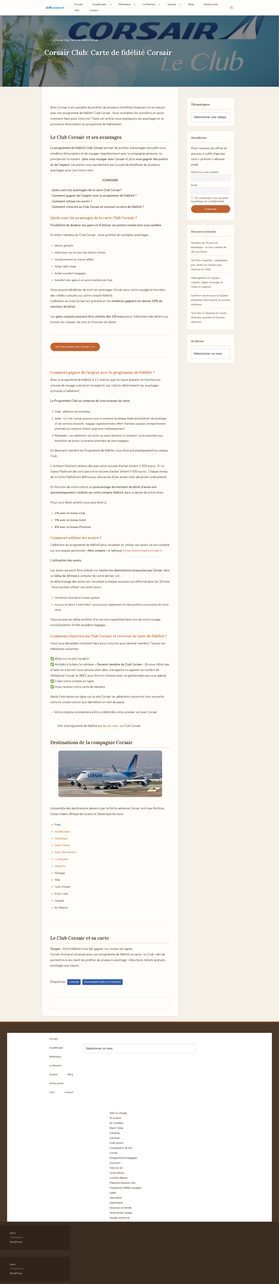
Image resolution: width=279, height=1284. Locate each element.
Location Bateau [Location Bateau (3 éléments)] (119, 1177)
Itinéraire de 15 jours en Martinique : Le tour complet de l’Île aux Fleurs (208, 247)
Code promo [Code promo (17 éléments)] (116, 1143)
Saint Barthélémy (66, 852)
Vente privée (211, 4)
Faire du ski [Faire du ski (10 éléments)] (116, 1167)
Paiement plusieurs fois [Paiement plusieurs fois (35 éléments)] (122, 1182)
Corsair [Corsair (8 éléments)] (114, 1152)
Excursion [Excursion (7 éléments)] (115, 1162)
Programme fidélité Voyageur (102, 982)
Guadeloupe (62, 832)
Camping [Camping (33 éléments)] (115, 1133)
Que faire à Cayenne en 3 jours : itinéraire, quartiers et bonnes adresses (209, 317)
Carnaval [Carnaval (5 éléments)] (115, 1138)
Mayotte (60, 866)
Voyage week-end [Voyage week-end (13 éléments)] (119, 1217)
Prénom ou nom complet (205, 172)
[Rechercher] (231, 7)
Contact (93, 10)
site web (112, 726)
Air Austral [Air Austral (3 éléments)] (115, 1118)
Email (194, 185)
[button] (110, 4)
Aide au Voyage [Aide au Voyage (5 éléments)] (118, 1113)
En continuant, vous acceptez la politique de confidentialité (210, 199)
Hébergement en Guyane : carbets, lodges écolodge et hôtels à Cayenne (207, 282)
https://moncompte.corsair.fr (142, 551)
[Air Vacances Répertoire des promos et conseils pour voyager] (55, 7)
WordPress (16, 1242)
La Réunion (62, 859)
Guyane (53, 1074)
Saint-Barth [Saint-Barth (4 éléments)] (116, 1197)
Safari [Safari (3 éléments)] (113, 1192)
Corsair (74, 982)
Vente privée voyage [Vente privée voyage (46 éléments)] (121, 1212)
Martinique (61, 839)
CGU (76, 10)
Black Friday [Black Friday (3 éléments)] (116, 1128)
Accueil (78, 4)
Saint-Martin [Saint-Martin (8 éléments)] (116, 1202)
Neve (13, 1233)
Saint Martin (62, 845)
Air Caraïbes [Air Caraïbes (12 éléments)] (116, 1123)
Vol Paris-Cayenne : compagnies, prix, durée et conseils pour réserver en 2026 (209, 265)
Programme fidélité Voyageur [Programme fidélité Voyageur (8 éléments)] (126, 1187)
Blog (191, 4)
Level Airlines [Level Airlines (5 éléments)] (117, 1172)
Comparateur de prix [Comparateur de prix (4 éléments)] (121, 1147)
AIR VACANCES (57, 62)
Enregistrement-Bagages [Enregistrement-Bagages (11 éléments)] (123, 1157)
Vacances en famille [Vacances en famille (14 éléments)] (121, 1207)
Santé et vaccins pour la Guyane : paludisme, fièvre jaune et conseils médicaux (210, 300)
